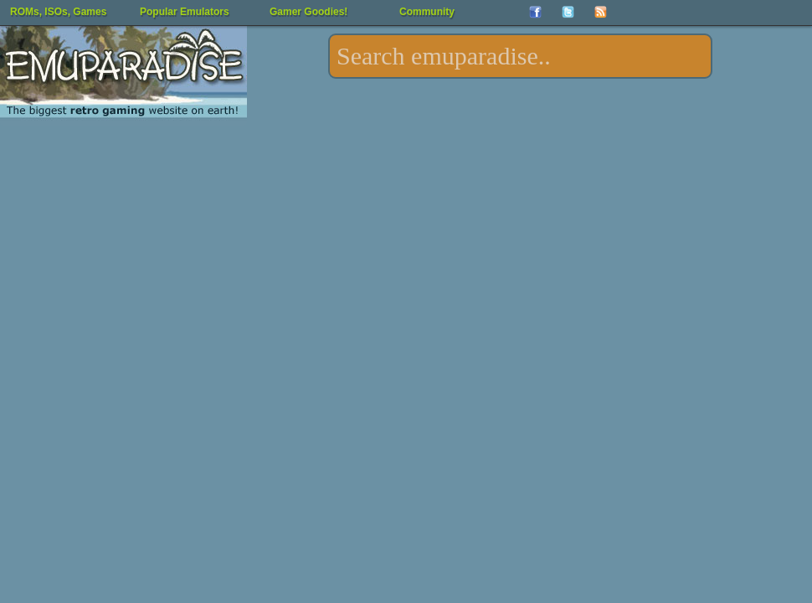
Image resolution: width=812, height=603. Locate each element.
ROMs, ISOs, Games (58, 12)
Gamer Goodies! (308, 12)
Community (427, 12)
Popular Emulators (184, 12)
